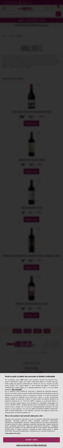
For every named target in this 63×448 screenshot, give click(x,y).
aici (53, 403)
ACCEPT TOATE (31, 440)
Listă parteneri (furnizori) (12, 433)
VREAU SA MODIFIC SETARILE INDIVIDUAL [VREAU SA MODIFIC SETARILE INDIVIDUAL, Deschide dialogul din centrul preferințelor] (31, 445)
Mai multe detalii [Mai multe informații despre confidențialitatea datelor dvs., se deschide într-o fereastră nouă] (17, 389)
